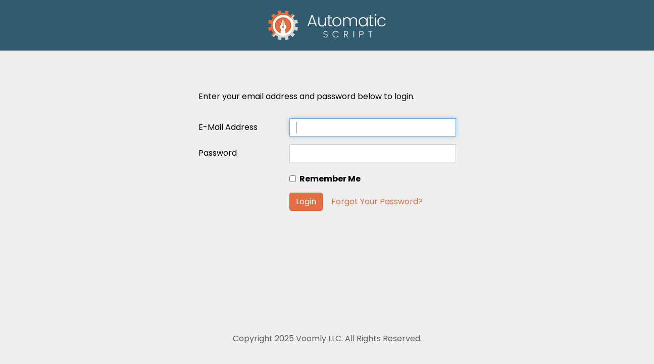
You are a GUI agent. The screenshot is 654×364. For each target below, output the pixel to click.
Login (306, 201)
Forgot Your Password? (377, 201)
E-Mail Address (228, 127)
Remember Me (325, 179)
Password (217, 153)
